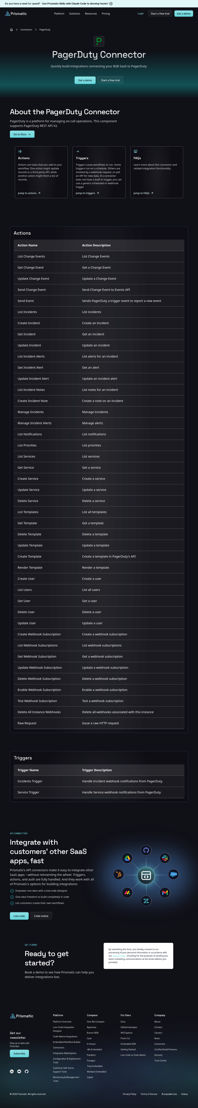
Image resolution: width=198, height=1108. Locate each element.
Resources (91, 13)
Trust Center (160, 1060)
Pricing (106, 13)
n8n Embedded (94, 1049)
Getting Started (128, 1049)
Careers (158, 1033)
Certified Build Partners (165, 1049)
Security (158, 1055)
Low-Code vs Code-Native (133, 1055)
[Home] (11, 29)
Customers (159, 1044)
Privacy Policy (129, 1094)
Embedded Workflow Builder (67, 1042)
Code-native (41, 916)
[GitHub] (26, 1071)
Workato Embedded (96, 1071)
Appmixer (92, 1027)
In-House (91, 1044)
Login (141, 13)
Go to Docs (22, 134)
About (157, 1021)
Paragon (91, 1060)
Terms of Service (149, 1094)
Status (184, 1094)
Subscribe (19, 1053)
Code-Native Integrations (65, 1036)
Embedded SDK (128, 1044)
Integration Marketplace (64, 1053)
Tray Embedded (94, 1066)
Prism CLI (125, 1038)
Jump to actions (29, 193)
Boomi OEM (92, 1033)
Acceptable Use (169, 1094)
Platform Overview (62, 1021)
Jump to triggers (87, 193)
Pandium (91, 1055)
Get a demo (184, 13)
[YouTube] (19, 1071)
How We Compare (95, 1021)
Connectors (26, 29)
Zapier (90, 1077)
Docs (123, 1021)
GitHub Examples (129, 1027)
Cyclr (89, 1038)
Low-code (19, 916)
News (157, 1038)
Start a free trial (160, 13)
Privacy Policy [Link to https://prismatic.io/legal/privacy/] (119, 956)
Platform (59, 13)
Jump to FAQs (144, 193)
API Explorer (127, 1033)
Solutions (74, 13)
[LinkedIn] (12, 1071)
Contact (158, 1027)
